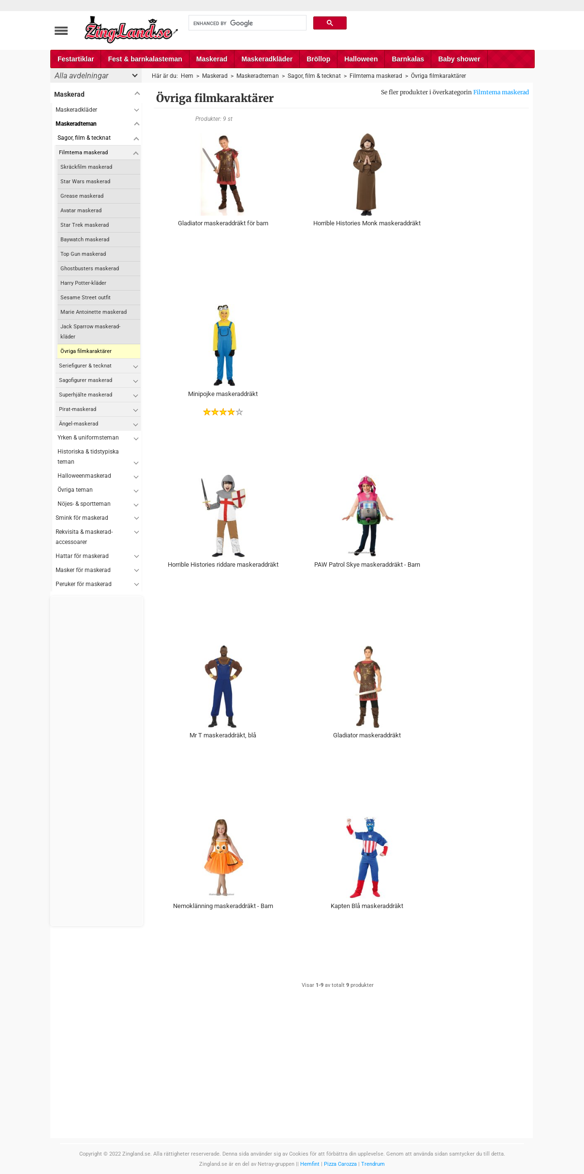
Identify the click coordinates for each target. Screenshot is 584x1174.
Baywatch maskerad (84, 239)
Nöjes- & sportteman (84, 503)
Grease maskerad (81, 196)
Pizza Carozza (340, 1164)
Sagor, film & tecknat (84, 137)
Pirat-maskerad (77, 409)
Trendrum (373, 1164)
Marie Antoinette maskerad (93, 312)
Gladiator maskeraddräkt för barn (223, 223)
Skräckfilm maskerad (86, 167)
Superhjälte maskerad (85, 395)
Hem (187, 76)
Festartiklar (76, 59)
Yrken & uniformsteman (88, 437)
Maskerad (212, 59)
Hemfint (310, 1164)
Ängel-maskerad (78, 424)
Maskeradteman (76, 123)
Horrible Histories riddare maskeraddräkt (223, 564)
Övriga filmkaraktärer (86, 351)
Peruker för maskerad (84, 584)
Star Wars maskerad (85, 181)
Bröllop (318, 59)
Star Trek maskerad (84, 225)
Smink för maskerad (82, 517)
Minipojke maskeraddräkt (223, 393)
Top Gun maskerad (83, 254)
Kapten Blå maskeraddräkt (367, 906)
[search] (246, 23)
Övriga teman (75, 489)
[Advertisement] (97, 761)
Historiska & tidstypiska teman (88, 456)
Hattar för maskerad (82, 556)
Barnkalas (408, 59)
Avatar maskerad (81, 210)
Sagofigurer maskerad (85, 380)
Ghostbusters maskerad (89, 268)
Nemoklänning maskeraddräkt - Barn (223, 906)
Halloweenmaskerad (84, 475)
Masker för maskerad (83, 570)
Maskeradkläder (266, 59)
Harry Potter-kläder (83, 283)
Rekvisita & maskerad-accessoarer (84, 536)
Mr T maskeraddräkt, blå (223, 735)
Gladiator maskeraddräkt (367, 735)
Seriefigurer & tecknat (85, 366)
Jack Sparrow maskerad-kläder (90, 331)
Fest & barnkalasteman (145, 59)
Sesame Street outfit (85, 297)
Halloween (361, 59)
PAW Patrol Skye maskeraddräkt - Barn (367, 564)
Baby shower (459, 59)
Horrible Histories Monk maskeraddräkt (367, 223)
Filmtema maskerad (501, 92)
